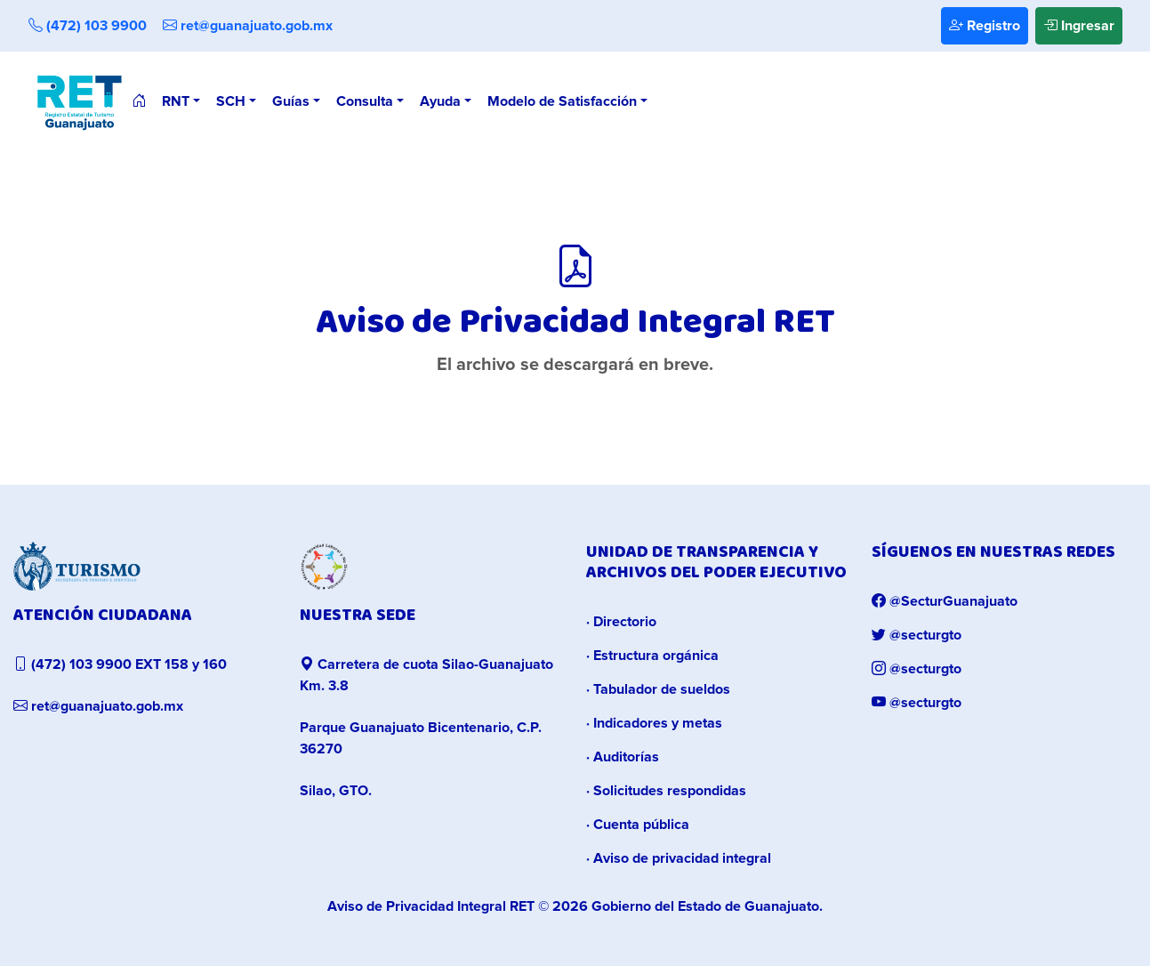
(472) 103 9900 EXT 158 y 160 (120, 664)
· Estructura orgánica (652, 655)
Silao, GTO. (336, 791)
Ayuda (440, 101)
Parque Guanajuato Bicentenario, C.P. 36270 (421, 738)
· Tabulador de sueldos (658, 689)
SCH (230, 101)
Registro (984, 26)
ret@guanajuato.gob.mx (248, 26)
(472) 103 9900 (87, 26)
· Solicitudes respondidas (666, 791)
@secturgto (916, 635)
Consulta (364, 101)
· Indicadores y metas (654, 723)
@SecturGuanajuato (944, 601)
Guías (291, 101)
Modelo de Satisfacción (562, 101)
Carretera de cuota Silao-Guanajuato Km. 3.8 (426, 675)
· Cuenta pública (637, 824)
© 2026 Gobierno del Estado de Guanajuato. (575, 906)
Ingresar (1078, 26)
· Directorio (621, 622)
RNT (175, 101)
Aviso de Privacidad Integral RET (431, 906)
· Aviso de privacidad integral (678, 858)
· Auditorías (622, 757)
